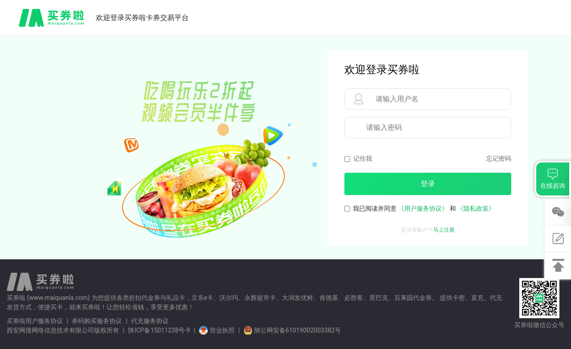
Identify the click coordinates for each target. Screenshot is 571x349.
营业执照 (217, 330)
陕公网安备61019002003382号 (292, 330)
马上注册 (444, 230)
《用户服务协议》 (423, 208)
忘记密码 (498, 158)
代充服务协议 (150, 320)
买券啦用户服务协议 (35, 320)
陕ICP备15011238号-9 (159, 330)
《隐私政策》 (476, 208)
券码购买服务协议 (97, 320)
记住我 (362, 158)
